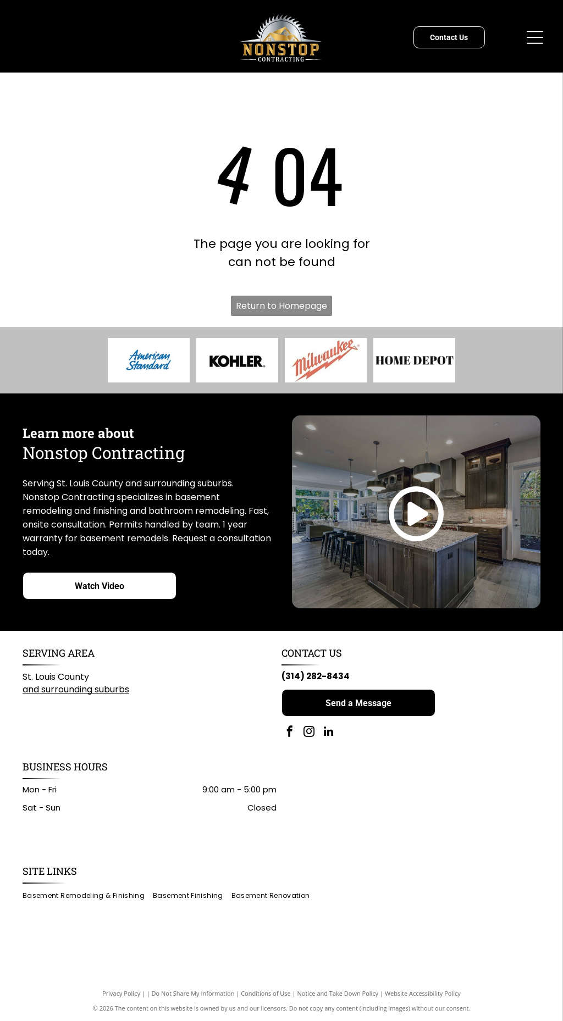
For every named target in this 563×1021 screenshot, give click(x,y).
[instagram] (309, 732)
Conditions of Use (266, 993)
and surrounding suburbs (76, 689)
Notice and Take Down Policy (338, 993)
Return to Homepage (281, 305)
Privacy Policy (121, 993)
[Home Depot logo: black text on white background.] (414, 360)
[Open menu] (535, 37)
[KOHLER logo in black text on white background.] (237, 360)
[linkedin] (328, 732)
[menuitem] (88, 895)
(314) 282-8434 (316, 676)
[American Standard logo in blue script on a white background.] (148, 360)
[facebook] (290, 732)
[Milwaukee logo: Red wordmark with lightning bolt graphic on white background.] (325, 360)
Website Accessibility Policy (423, 993)
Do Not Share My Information (193, 993)
